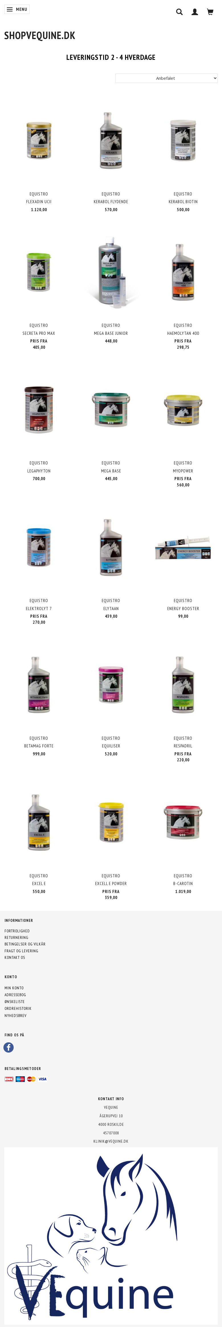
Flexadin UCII (39, 201)
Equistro (39, 194)
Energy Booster (183, 608)
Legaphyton (39, 471)
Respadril (183, 746)
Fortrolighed (17, 930)
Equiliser (111, 746)
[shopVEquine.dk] (40, 35)
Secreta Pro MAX (39, 333)
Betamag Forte (39, 746)
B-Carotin (183, 883)
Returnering (16, 937)
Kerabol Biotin (183, 201)
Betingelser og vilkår (25, 944)
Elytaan (111, 608)
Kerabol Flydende (111, 201)
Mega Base (111, 471)
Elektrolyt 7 (39, 608)
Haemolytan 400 (183, 333)
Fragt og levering (21, 950)
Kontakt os (15, 957)
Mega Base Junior (111, 333)
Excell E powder (111, 883)
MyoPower (183, 471)
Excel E (39, 883)
